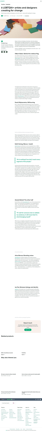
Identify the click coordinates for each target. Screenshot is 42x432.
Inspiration (8, 4)
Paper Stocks (19, 409)
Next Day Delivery (36, 412)
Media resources (28, 410)
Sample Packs (19, 419)
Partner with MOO (28, 425)
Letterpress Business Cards (4, 414)
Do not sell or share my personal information (37, 420)
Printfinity (27, 421)
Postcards (10, 409)
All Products (3, 409)
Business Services (28, 418)
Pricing (35, 410)
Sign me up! (28, 329)
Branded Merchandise (12, 417)
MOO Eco (19, 410)
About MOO (27, 409)
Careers (27, 415)
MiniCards (2, 418)
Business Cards (3, 410)
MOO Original (19, 416)
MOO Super (19, 413)
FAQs (34, 413)
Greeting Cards (11, 412)
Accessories (11, 416)
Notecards (11, 410)
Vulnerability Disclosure (36, 422)
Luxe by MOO (3, 415)
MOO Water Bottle (4, 417)
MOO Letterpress (20, 417)
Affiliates (35, 416)
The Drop (3, 4)
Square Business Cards (4, 412)
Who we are (27, 414)
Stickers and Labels (12, 413)
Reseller (27, 419)
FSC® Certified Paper (20, 420)
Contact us (35, 409)
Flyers (2, 419)
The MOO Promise (28, 422)
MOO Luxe (19, 412)
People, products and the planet (29, 413)
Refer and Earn (36, 417)
